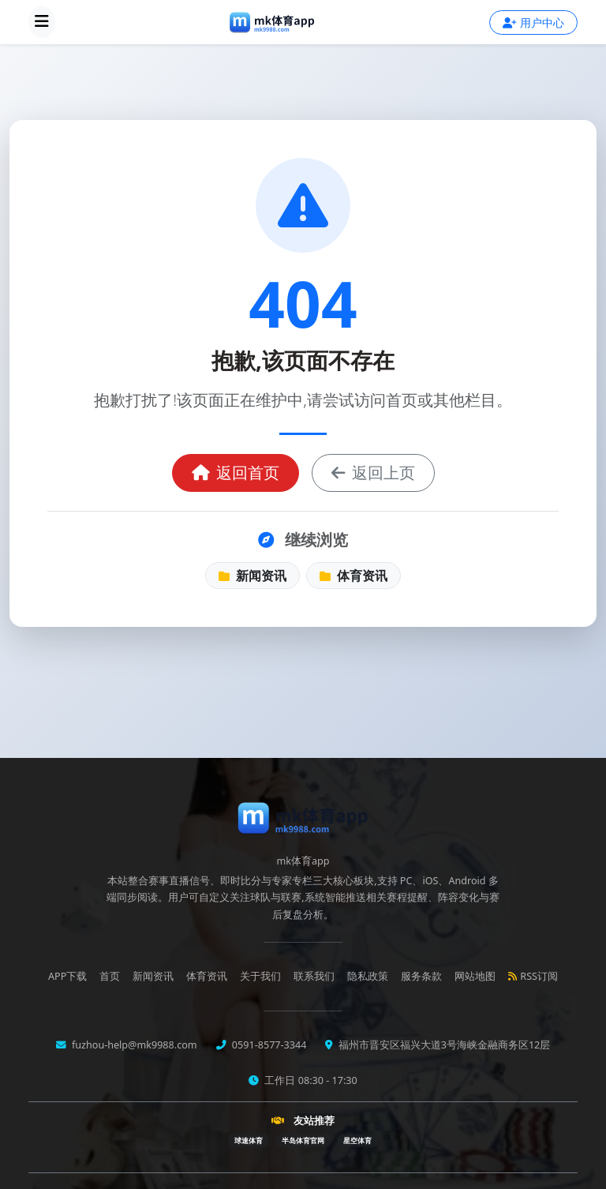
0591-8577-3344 (268, 1045)
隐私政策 (367, 976)
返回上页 (373, 472)
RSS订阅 (533, 976)
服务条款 (421, 976)
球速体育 (248, 1140)
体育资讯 (353, 575)
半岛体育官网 (303, 1140)
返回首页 (235, 472)
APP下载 (67, 976)
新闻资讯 (252, 575)
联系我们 (314, 976)
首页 (109, 976)
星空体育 (357, 1140)
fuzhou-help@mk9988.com (133, 1045)
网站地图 (475, 976)
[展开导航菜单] (41, 22)
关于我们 (260, 976)
